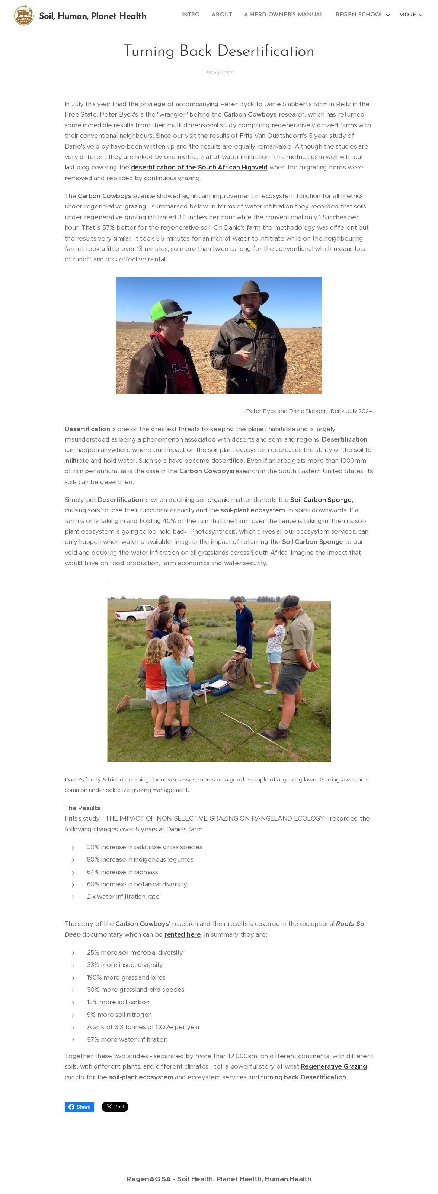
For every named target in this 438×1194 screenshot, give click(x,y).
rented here (182, 934)
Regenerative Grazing (334, 1066)
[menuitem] (199, 15)
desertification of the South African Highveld (199, 167)
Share (79, 1107)
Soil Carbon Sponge (320, 500)
